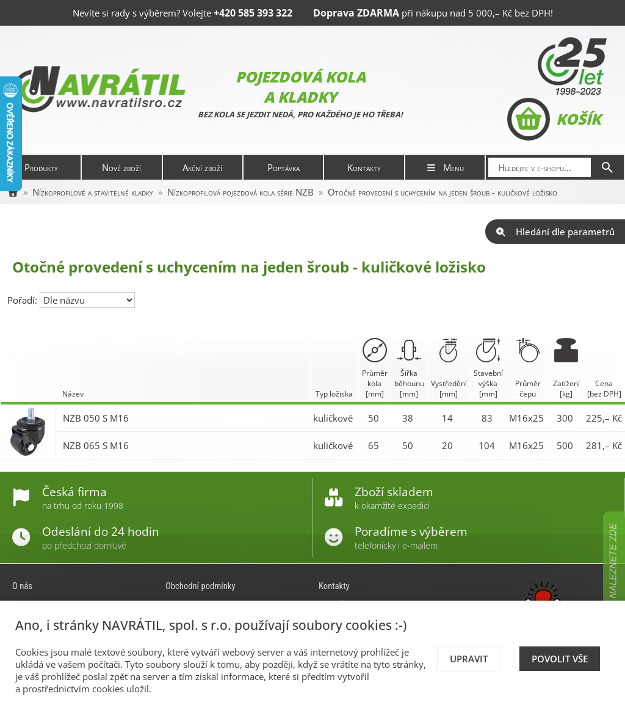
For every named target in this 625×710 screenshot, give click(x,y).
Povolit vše (560, 659)
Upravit (469, 659)
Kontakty (364, 167)
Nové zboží (121, 167)
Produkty (41, 167)
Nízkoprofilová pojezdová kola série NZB (240, 192)
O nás (22, 585)
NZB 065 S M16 (96, 445)
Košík (554, 119)
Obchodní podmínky (200, 585)
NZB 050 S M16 (96, 418)
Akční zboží (202, 167)
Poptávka (283, 167)
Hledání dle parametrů (555, 231)
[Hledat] (607, 167)
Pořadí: (23, 300)
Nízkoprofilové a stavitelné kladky (92, 192)
